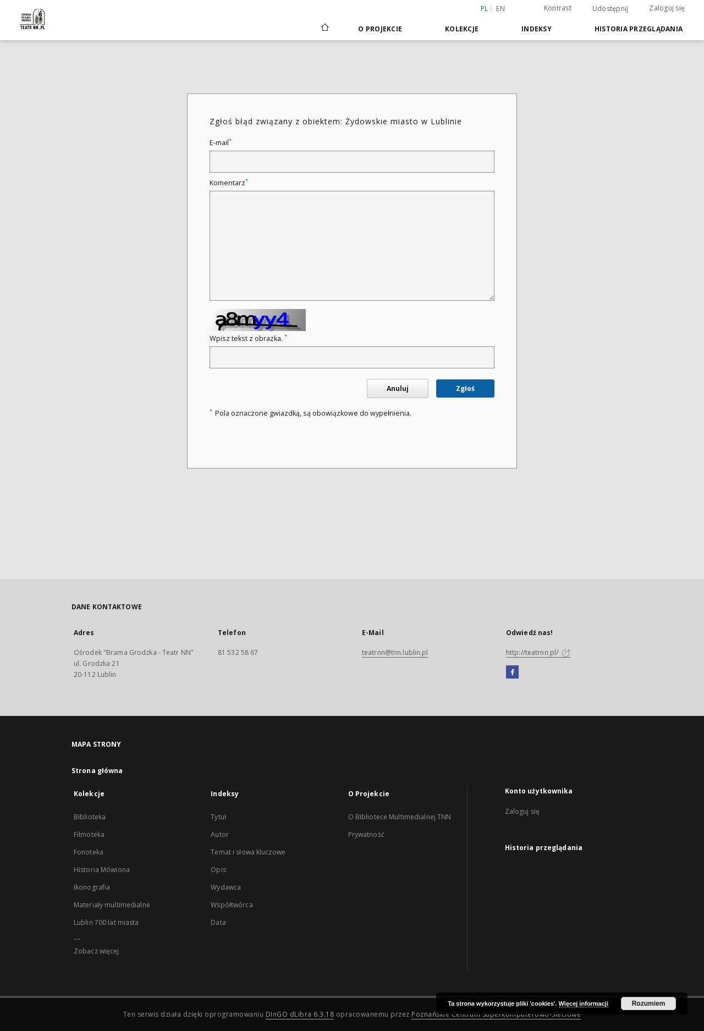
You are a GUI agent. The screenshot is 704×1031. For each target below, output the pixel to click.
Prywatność (366, 834)
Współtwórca (231, 904)
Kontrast (557, 8)
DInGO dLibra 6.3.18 (300, 1014)
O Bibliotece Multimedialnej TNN (400, 817)
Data (218, 922)
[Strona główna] (324, 28)
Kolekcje (462, 29)
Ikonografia (92, 887)
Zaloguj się (667, 8)
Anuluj (398, 388)
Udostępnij (610, 8)
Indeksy (536, 29)
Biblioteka (90, 817)
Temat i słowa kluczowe (248, 852)
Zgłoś (465, 388)
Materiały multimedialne (112, 904)
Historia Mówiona (102, 869)
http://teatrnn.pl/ (538, 652)
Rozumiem (649, 1003)
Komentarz (229, 183)
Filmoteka (89, 834)
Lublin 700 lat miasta (106, 922)
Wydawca (226, 887)
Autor (220, 834)
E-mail (221, 142)
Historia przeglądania (639, 29)
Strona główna (97, 770)
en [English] (500, 8)
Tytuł (218, 817)
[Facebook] (512, 672)
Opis (218, 869)
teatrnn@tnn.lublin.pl (395, 652)
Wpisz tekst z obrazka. (248, 338)
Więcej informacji (583, 1003)
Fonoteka (88, 852)
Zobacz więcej (96, 951)
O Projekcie (380, 29)
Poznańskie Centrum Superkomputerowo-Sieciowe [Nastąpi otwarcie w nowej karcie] (496, 1014)
